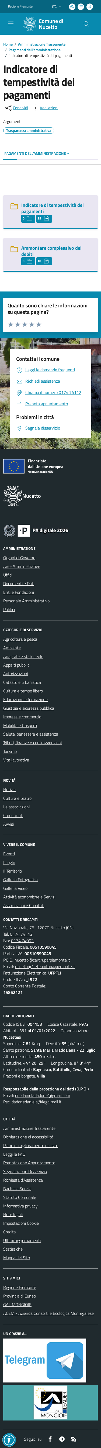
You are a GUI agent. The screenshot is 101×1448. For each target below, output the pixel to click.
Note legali (13, 1214)
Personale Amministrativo (26, 601)
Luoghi (9, 862)
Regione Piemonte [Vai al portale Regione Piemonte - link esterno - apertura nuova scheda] (20, 6)
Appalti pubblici (16, 665)
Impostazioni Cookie (21, 1223)
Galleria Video (15, 888)
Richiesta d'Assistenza (23, 1180)
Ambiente (12, 647)
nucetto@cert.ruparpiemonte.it (42, 960)
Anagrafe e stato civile (23, 656)
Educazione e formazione (25, 699)
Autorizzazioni (15, 673)
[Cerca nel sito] (86, 24)
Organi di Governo (19, 557)
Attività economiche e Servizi (29, 897)
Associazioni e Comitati (23, 905)
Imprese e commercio (22, 716)
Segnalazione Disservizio (25, 1171)
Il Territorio (12, 871)
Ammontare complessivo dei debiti (51, 251)
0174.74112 (21, 934)
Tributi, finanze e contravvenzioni (32, 742)
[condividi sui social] (16, 108)
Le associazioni (16, 807)
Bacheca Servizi (17, 1188)
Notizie (9, 789)
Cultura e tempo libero (23, 691)
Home (8, 44)
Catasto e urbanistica (22, 682)
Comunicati (13, 815)
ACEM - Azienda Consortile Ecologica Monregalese (48, 1313)
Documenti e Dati (18, 583)
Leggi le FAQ (14, 1154)
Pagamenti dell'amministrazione (35, 50)
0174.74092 (22, 940)
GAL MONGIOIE (17, 1304)
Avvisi (8, 824)
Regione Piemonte (19, 1287)
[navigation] (11, 23)
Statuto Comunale (19, 1197)
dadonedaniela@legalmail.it (36, 1102)
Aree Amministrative (21, 566)
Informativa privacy (20, 1206)
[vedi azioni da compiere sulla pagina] (44, 108)
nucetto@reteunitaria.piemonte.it (45, 966)
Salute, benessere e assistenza (30, 734)
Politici (9, 609)
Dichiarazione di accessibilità (28, 1137)
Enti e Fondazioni (18, 592)
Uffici (7, 575)
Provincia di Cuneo (19, 1296)
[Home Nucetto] (48, 24)
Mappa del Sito (16, 1257)
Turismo (10, 751)
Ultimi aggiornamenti (22, 1240)
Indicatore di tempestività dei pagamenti (52, 208)
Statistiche (13, 1249)
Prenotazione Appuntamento (29, 1162)
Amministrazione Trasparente (41, 44)
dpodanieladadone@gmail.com (42, 1095)
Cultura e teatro (17, 798)
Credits (9, 1232)
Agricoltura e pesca (20, 639)
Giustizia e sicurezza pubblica (28, 708)
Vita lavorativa (16, 760)
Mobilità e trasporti (20, 725)
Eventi (9, 853)
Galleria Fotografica (20, 879)
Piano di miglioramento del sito (30, 1145)
